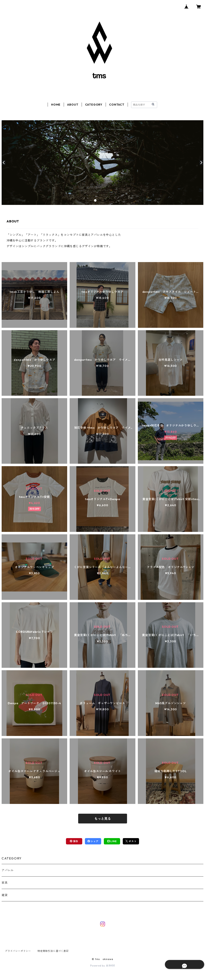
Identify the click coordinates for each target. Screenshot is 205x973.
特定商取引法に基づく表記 (53, 950)
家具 (5, 882)
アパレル (8, 870)
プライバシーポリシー (18, 950)
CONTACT (116, 104)
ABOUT (72, 104)
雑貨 (5, 895)
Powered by (102, 965)
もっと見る (102, 819)
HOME (55, 104)
